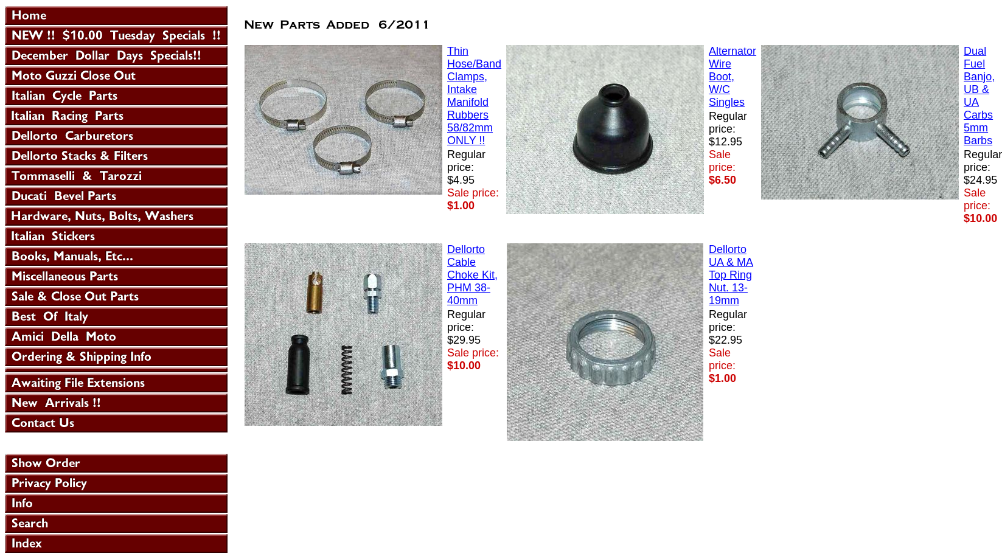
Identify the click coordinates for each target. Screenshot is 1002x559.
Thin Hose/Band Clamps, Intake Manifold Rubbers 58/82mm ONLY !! (474, 96)
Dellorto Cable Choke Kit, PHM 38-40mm (472, 275)
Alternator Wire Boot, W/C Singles (732, 76)
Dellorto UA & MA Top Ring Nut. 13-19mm (731, 275)
